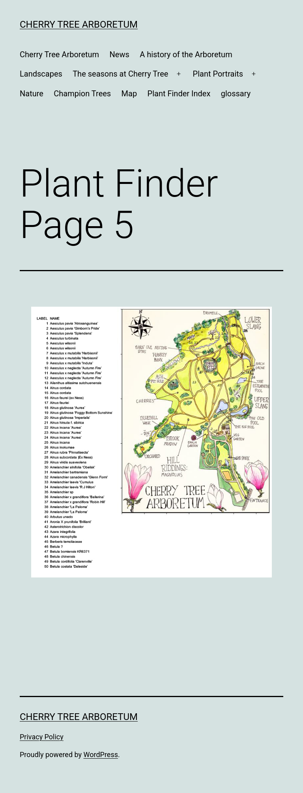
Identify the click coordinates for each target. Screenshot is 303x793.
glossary (236, 93)
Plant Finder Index (179, 93)
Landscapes (41, 74)
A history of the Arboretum (186, 54)
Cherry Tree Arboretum (79, 24)
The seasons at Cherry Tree (120, 74)
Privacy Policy (42, 737)
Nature (31, 93)
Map (129, 93)
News (119, 54)
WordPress (101, 754)
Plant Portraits (218, 74)
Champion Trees (82, 93)
